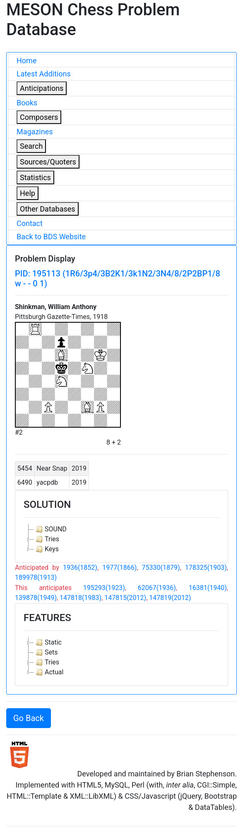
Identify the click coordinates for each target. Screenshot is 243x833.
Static (48, 642)
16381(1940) (208, 588)
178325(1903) (206, 567)
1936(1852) (80, 567)
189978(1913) (36, 577)
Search (31, 146)
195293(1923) (104, 588)
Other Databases (47, 209)
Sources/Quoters (48, 161)
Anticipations (41, 88)
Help (27, 193)
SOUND (50, 529)
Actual (48, 672)
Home (26, 60)
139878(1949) (36, 598)
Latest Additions (44, 73)
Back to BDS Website (51, 236)
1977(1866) (119, 567)
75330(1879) (161, 567)
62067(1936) (157, 588)
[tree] (121, 539)
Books (27, 102)
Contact (30, 223)
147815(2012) (125, 598)
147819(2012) (170, 598)
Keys (46, 549)
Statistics (35, 177)
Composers (39, 117)
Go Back (28, 718)
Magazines (35, 131)
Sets (46, 652)
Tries (46, 539)
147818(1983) (80, 598)
